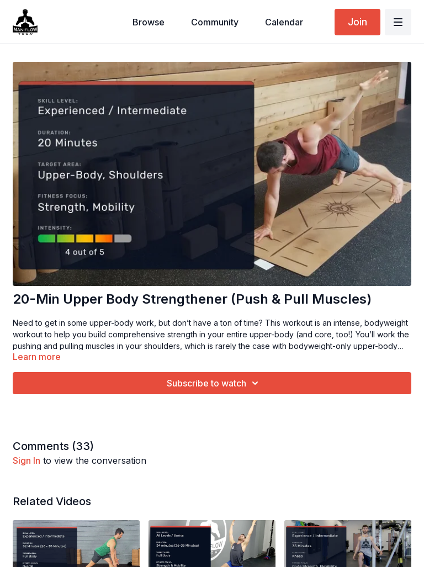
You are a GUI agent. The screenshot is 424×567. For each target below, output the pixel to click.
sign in (26, 460)
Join (357, 22)
